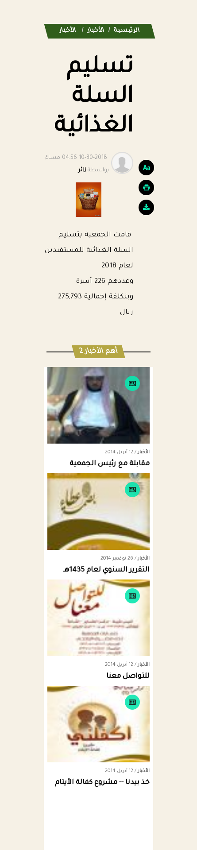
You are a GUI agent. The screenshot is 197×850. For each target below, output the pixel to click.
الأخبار (96, 31)
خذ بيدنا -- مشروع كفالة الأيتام (102, 783)
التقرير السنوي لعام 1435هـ (106, 570)
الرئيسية (127, 31)
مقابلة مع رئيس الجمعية (110, 464)
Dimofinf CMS (106, 819)
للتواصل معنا (128, 676)
